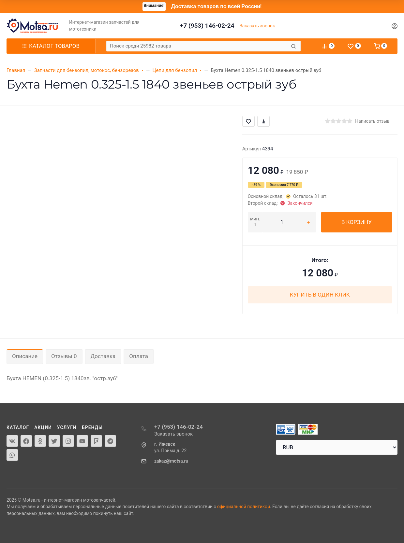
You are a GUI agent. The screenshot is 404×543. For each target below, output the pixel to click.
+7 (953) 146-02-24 (207, 25)
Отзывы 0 (64, 356)
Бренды (92, 427)
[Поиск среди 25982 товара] (198, 46)
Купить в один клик (320, 294)
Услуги (67, 427)
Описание (24, 356)
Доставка (103, 356)
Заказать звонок (257, 25)
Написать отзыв (372, 121)
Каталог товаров (51, 46)
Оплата (138, 356)
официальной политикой (243, 506)
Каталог (18, 427)
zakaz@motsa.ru (171, 461)
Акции (43, 427)
